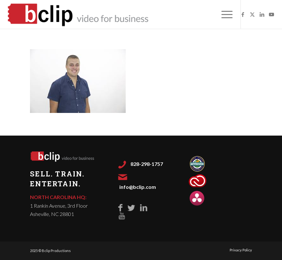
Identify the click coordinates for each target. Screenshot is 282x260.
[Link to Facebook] (243, 14)
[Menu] (224, 14)
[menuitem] (224, 14)
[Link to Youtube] (271, 14)
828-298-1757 (146, 164)
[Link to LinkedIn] (262, 14)
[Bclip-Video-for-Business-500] (79, 14)
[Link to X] (252, 14)
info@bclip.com (137, 187)
